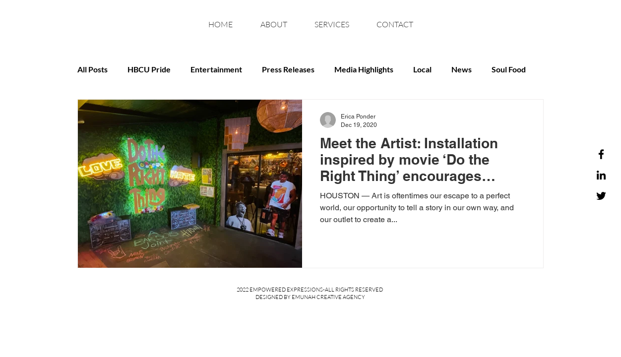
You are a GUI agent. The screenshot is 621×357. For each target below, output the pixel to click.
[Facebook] (601, 154)
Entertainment (216, 69)
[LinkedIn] (601, 175)
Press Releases (288, 69)
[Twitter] (601, 195)
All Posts (92, 69)
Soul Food (509, 69)
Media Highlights (363, 69)
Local (422, 69)
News (461, 69)
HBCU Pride (149, 69)
